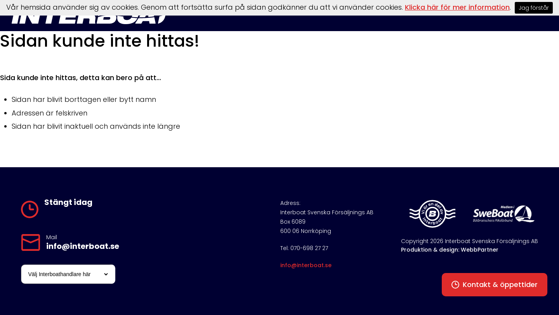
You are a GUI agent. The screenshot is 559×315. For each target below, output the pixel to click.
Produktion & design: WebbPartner (449, 250)
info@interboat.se (82, 246)
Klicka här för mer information (457, 7)
